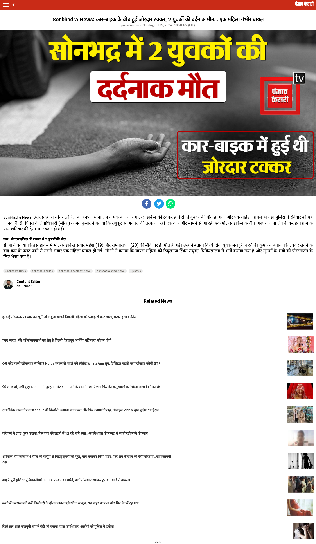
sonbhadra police (42, 271)
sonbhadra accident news (75, 271)
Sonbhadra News (15, 271)
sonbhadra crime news (111, 271)
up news (136, 271)
